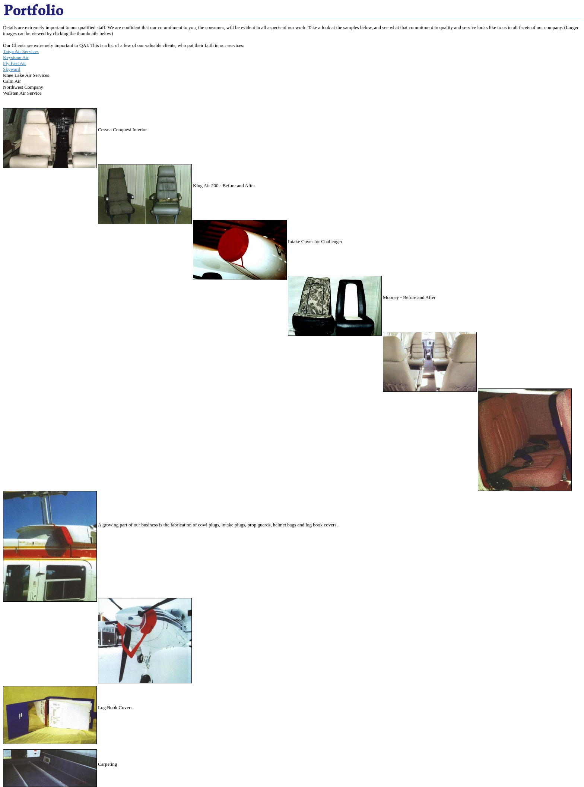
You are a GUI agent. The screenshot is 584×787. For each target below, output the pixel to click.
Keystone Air (16, 57)
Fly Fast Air (14, 63)
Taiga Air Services (21, 51)
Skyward (11, 69)
